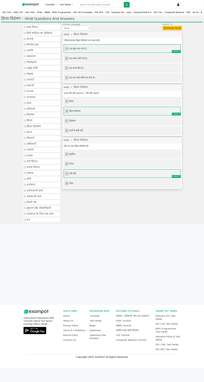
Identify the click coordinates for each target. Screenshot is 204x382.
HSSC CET (18, 12)
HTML (39, 12)
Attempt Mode (172, 28)
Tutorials (50, 4)
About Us (68, 320)
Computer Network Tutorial (131, 340)
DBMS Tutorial (123, 325)
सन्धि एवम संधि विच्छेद (127, 330)
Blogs (93, 325)
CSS (107, 12)
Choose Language (71, 25)
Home (66, 315)
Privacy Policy (70, 325)
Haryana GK (117, 12)
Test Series (65, 4)
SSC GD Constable (82, 12)
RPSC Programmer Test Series (166, 330)
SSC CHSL (30, 12)
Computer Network (174, 12)
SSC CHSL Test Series (167, 344)
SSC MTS (99, 12)
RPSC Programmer (61, 12)
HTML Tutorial (123, 320)
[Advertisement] (102, 264)
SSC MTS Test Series (167, 349)
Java (128, 12)
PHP (188, 12)
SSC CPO (6, 12)
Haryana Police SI (142, 12)
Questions (95, 330)
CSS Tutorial (122, 335)
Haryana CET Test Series (166, 317)
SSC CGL (158, 12)
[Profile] (178, 4)
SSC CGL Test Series (167, 323)
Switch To (167, 25)
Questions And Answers (98, 337)
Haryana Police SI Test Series (168, 338)
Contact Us (69, 340)
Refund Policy (70, 335)
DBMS (47, 12)
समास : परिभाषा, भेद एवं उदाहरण (132, 315)
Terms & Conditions (74, 330)
